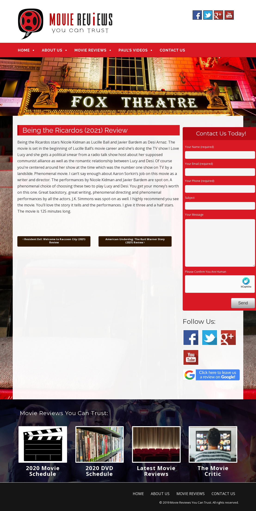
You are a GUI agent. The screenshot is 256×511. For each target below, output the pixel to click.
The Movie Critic (212, 470)
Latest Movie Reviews (156, 470)
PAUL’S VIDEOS (133, 50)
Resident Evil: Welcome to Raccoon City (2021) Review (54, 240)
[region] (128, 86)
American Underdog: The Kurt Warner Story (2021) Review (135, 240)
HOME (24, 50)
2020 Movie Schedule (43, 470)
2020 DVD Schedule (99, 470)
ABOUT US (52, 50)
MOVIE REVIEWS (90, 50)
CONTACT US (172, 50)
